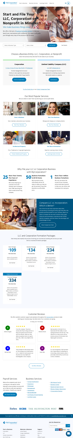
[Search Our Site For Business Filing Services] (66, 3)
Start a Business (23, 3)
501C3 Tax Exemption (25, 413)
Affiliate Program (41, 407)
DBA (4, 409)
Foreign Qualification (33, 352)
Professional (29, 68)
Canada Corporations (7, 405)
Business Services (33, 3)
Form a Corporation (19, 79)
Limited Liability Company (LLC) (53, 64)
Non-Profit (21, 68)
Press (39, 413)
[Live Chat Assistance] (69, 434)
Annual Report (23, 401)
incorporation (50, 287)
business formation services (24, 31)
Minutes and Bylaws (7, 419)
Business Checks (23, 419)
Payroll (21, 415)
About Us (51, 3)
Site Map (39, 417)
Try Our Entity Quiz (28, 89)
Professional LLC (56, 68)
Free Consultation (41, 415)
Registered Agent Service (57, 357)
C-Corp (7, 68)
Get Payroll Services (10, 364)
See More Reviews (36, 336)
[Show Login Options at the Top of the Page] (68, 3)
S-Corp (12, 68)
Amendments (30, 360)
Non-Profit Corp (6, 407)
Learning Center (44, 3)
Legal (39, 409)
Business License (55, 354)
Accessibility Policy (36, 435)
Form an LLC (54, 79)
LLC (48, 68)
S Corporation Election (56, 361)
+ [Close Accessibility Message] (71, 386)
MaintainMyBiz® (31, 362)
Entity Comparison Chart (43, 89)
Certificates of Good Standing (35, 365)
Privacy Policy (29, 435)
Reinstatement (31, 358)
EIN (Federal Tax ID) (56, 352)
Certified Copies (31, 367)
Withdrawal (30, 356)
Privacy (39, 411)
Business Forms (23, 420)
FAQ (38, 405)
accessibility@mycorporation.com (59, 386)
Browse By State (6, 411)
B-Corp (16, 68)
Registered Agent (6, 417)
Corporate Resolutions (25, 417)
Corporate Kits (6, 420)
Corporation (19, 64)
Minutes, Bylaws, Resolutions (58, 359)
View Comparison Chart (47, 225)
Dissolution (30, 354)
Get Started (52, 45)
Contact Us (40, 401)
